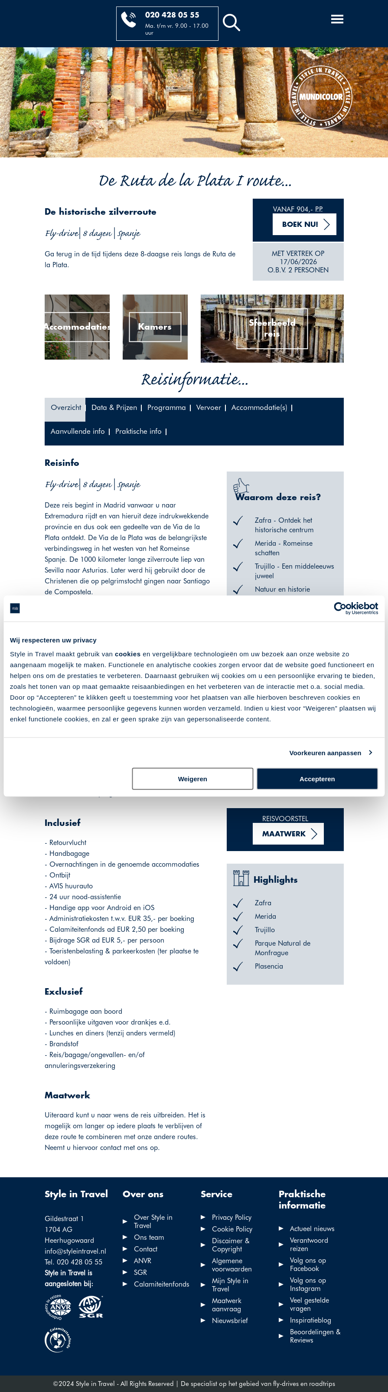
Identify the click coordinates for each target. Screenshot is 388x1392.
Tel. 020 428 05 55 (73, 1262)
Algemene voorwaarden (232, 1265)
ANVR (142, 1261)
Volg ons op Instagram (308, 1284)
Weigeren (192, 779)
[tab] (65, 410)
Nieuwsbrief (230, 1321)
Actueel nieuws (312, 1229)
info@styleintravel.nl (75, 1251)
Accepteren (317, 779)
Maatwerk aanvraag (226, 1305)
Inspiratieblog (310, 1320)
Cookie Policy (232, 1229)
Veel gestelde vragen (309, 1304)
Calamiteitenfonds (161, 1284)
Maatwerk (284, 834)
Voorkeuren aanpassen (326, 752)
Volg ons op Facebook (308, 1264)
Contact (145, 1249)
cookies (127, 654)
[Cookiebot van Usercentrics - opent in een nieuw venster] (340, 608)
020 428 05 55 (172, 15)
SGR (140, 1272)
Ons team (149, 1237)
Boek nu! (300, 225)
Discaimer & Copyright (231, 1245)
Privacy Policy (231, 1217)
